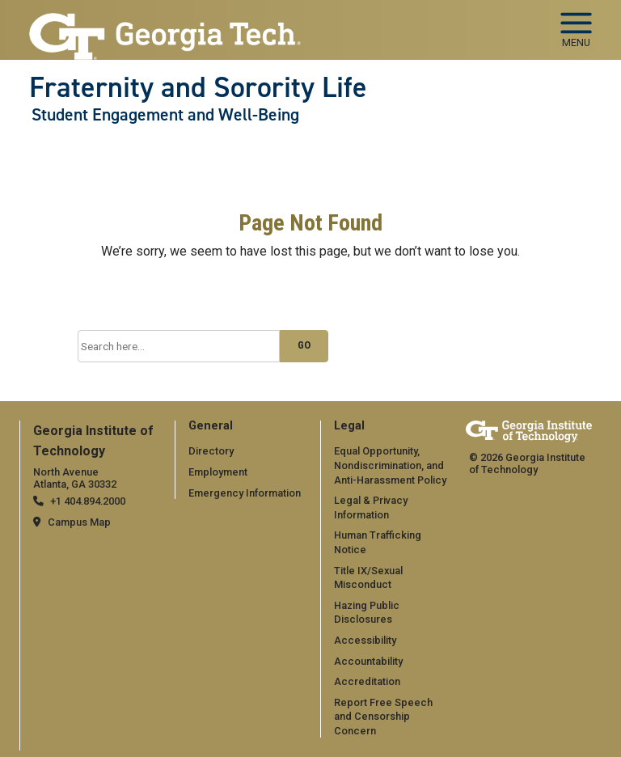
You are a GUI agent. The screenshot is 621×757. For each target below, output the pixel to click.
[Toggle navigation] (576, 24)
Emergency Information (244, 493)
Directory (211, 451)
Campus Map (79, 522)
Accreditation (367, 681)
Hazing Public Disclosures (366, 612)
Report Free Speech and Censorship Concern (383, 716)
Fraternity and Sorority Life (198, 87)
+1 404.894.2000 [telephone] (87, 501)
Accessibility (365, 640)
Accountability (368, 661)
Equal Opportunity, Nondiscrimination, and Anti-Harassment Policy (390, 465)
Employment (217, 472)
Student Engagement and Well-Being (165, 115)
